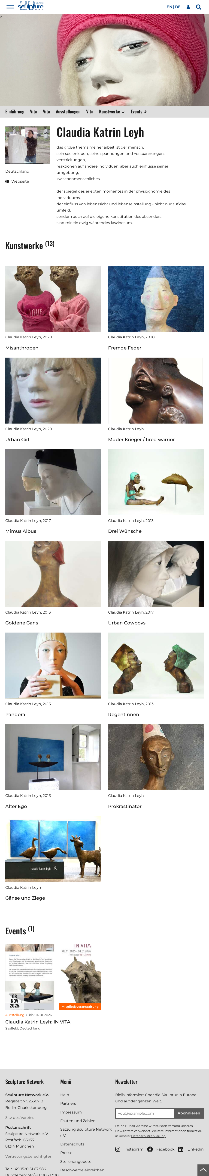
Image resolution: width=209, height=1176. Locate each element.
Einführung (14, 112)
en (169, 7)
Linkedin (191, 1149)
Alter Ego (16, 806)
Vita (33, 112)
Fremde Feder (124, 348)
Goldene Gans (21, 623)
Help (64, 1095)
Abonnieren (189, 1113)
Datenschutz (72, 1144)
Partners (68, 1103)
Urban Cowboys (126, 623)
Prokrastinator (125, 806)
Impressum (71, 1112)
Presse (66, 1153)
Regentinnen (123, 714)
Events (139, 111)
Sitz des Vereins (19, 1117)
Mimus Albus (20, 531)
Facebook (161, 1149)
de (178, 7)
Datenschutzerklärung (148, 1136)
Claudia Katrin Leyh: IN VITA (37, 1022)
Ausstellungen (68, 112)
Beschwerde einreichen (82, 1170)
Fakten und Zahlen (78, 1121)
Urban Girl (17, 439)
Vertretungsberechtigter (28, 1156)
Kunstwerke (112, 111)
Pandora (15, 714)
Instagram (129, 1149)
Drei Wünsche (125, 531)
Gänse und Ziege (25, 898)
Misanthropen (22, 348)
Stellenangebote (75, 1161)
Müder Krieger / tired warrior (141, 439)
